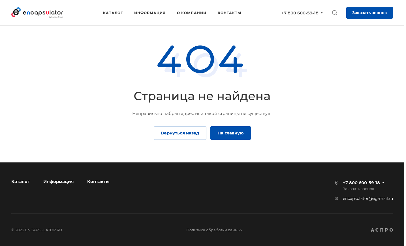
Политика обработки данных (214, 230)
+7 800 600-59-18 (300, 13)
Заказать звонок (369, 12)
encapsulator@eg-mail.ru (368, 198)
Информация (58, 181)
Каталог (20, 181)
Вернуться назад (180, 133)
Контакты (98, 181)
